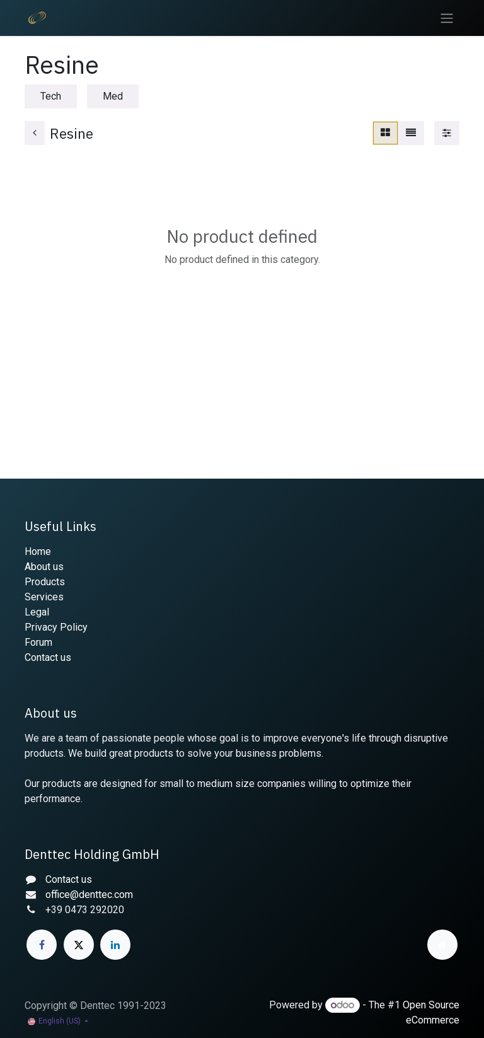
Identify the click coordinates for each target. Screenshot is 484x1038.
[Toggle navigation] (446, 18)
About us (44, 567)
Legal (37, 612)
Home (38, 551)
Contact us (48, 657)
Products (45, 582)
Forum (38, 642)
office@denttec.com (89, 895)
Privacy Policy (56, 627)
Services (44, 597)
